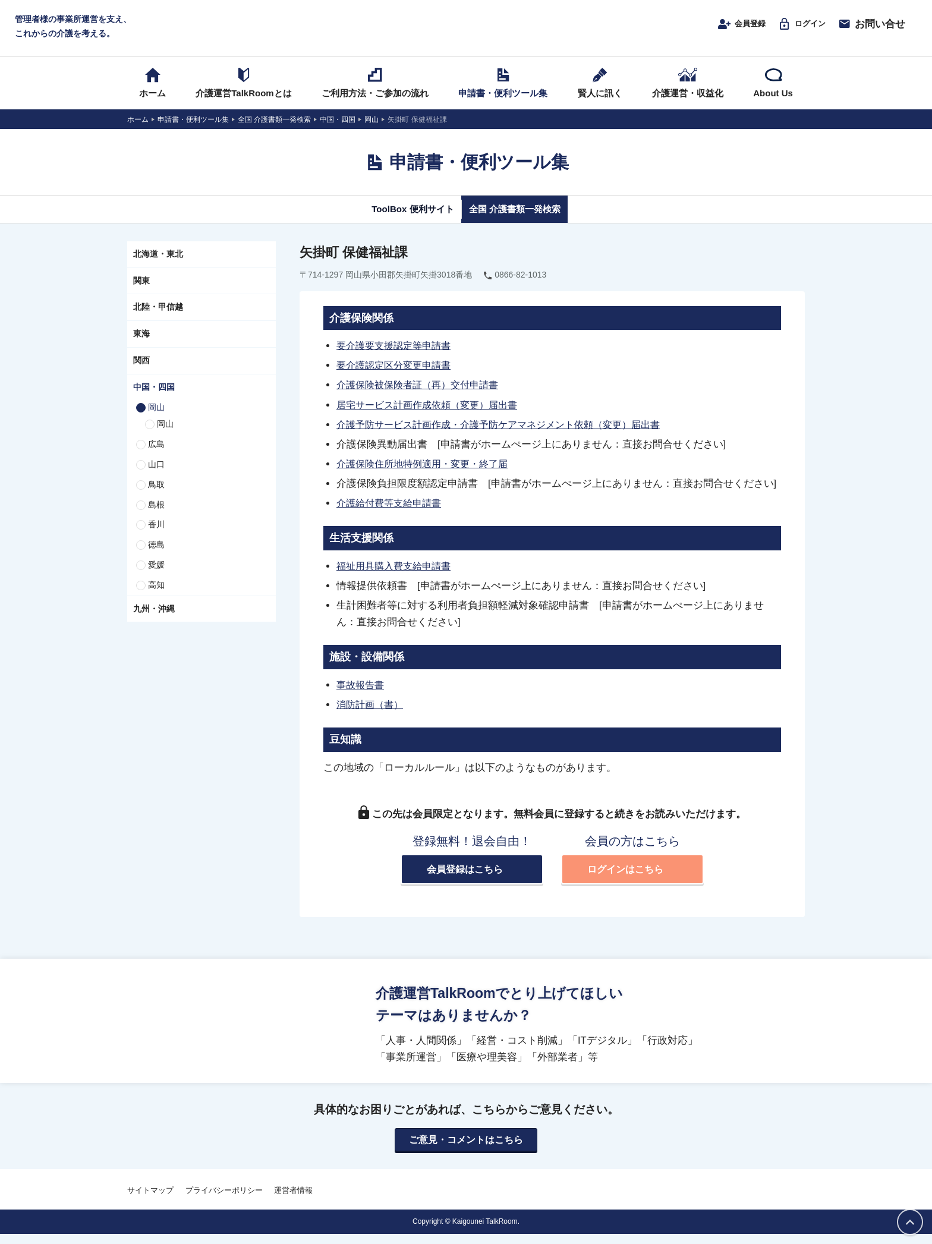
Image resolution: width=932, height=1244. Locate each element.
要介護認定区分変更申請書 (397, 374)
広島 (156, 453)
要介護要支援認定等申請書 (397, 354)
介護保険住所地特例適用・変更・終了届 (427, 472)
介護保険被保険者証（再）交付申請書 (422, 394)
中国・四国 (154, 396)
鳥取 (156, 494)
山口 (156, 473)
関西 (141, 369)
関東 (141, 289)
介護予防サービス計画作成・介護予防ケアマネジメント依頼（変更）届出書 (508, 433)
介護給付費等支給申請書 (392, 511)
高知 (156, 594)
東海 (141, 343)
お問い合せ (871, 28)
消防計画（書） (371, 713)
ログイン (797, 28)
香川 (156, 533)
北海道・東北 (158, 263)
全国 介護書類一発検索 (524, 218)
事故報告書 (361, 693)
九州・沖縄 (154, 617)
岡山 (156, 416)
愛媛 (156, 574)
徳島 (156, 554)
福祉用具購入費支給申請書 (397, 574)
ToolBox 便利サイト (402, 218)
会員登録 (727, 28)
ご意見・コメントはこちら (466, 1150)
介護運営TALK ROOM (466, 30)
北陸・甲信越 (158, 316)
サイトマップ (150, 1200)
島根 (156, 513)
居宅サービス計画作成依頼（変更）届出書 (432, 413)
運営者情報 (293, 1200)
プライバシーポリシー (224, 1200)
